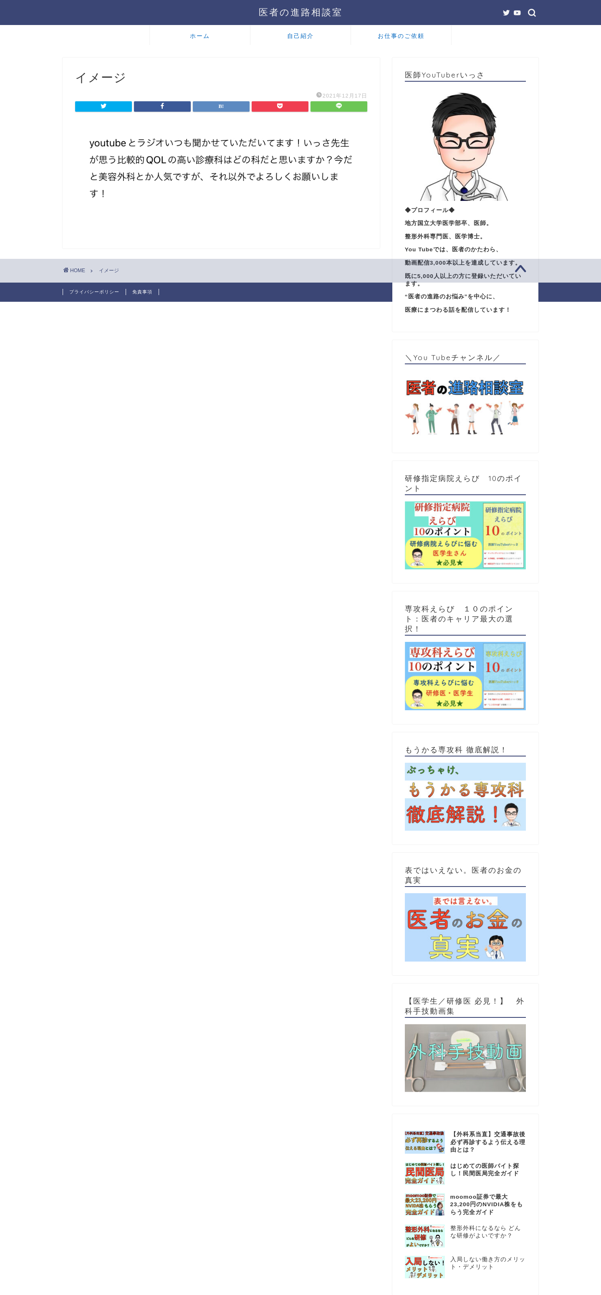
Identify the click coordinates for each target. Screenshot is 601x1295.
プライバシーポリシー (94, 291)
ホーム (200, 36)
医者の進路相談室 (301, 12)
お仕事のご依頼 (401, 36)
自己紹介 (300, 36)
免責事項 (142, 291)
